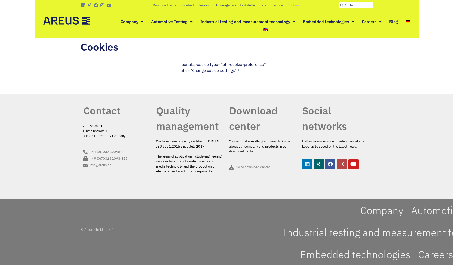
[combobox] (356, 5)
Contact (188, 5)
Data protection (271, 5)
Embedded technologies (328, 21)
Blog (393, 21)
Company (132, 21)
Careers (372, 21)
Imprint (204, 5)
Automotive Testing (172, 21)
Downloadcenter (165, 5)
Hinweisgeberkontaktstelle (235, 5)
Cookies (293, 5)
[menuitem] (408, 21)
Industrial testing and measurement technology (247, 21)
